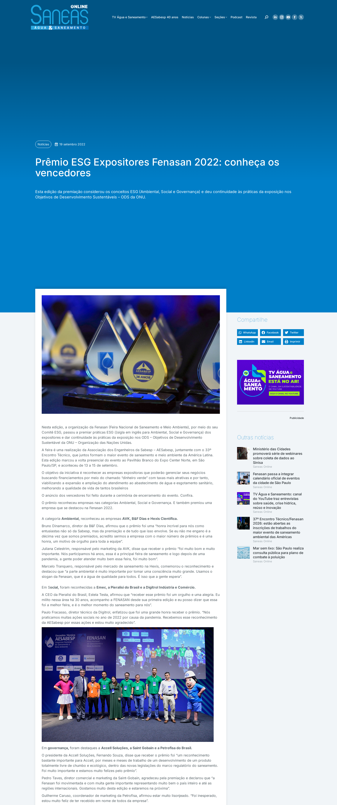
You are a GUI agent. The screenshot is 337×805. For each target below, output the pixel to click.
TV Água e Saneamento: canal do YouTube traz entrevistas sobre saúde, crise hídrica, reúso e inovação (277, 501)
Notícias (43, 144)
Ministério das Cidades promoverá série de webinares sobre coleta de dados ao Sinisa (277, 455)
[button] (247, 332)
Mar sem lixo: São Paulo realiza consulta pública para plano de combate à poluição (278, 552)
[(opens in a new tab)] (243, 480)
